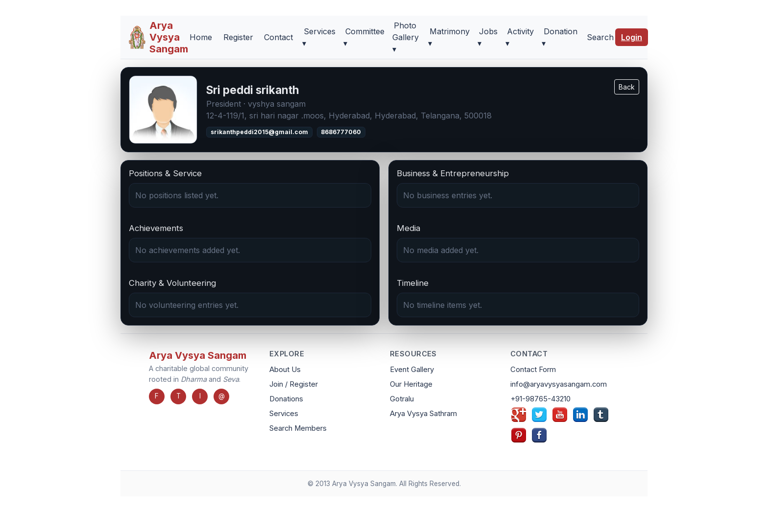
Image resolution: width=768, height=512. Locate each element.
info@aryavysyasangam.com (558, 384)
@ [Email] (221, 396)
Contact (278, 37)
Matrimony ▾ (449, 37)
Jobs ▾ (488, 37)
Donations (286, 399)
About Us (285, 369)
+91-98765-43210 (540, 399)
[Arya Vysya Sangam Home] (158, 37)
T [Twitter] (178, 396)
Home (201, 37)
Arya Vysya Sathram (423, 413)
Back (627, 87)
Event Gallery (412, 369)
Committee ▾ (363, 37)
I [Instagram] (200, 396)
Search (600, 37)
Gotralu (402, 399)
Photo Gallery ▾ (405, 37)
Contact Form (533, 369)
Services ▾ (319, 37)
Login (631, 37)
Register (238, 37)
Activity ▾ (519, 37)
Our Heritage (411, 384)
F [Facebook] (157, 396)
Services (283, 413)
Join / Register (293, 384)
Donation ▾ (559, 37)
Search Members (298, 428)
